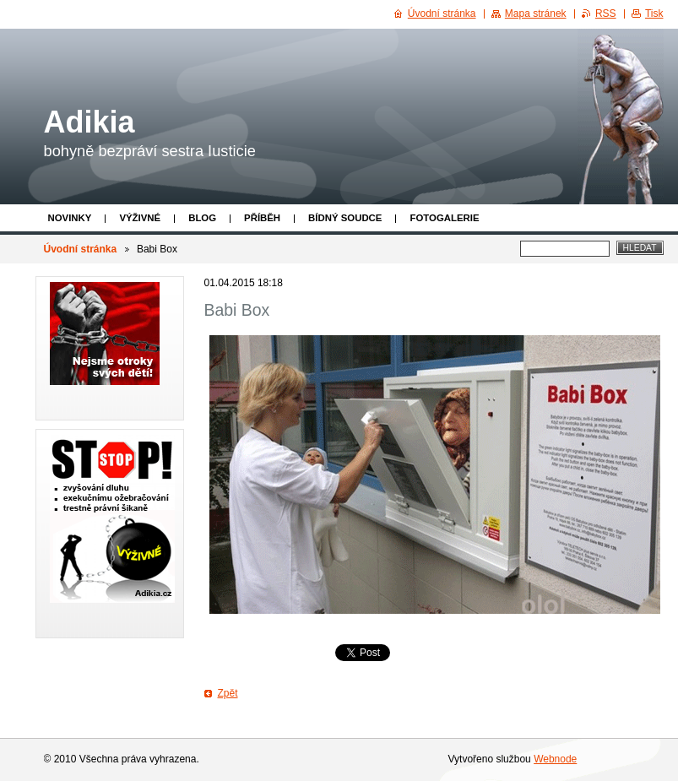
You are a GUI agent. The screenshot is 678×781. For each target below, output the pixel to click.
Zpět (228, 693)
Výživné (139, 218)
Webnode (555, 759)
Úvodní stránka (80, 249)
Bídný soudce (345, 218)
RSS (605, 13)
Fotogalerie (444, 218)
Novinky (70, 218)
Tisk (654, 13)
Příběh (262, 218)
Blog (202, 218)
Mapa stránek (536, 13)
